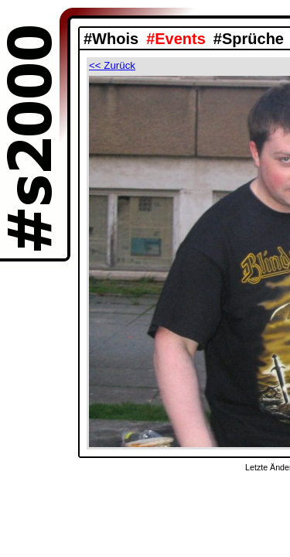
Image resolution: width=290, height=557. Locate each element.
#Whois (111, 38)
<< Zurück (112, 65)
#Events (176, 38)
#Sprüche (248, 38)
